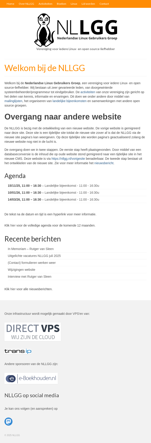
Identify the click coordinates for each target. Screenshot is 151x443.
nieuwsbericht (104, 163)
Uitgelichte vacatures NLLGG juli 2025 (34, 256)
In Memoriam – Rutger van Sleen (31, 249)
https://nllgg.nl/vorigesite (68, 158)
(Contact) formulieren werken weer (32, 263)
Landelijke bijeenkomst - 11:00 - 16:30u (72, 185)
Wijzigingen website (21, 269)
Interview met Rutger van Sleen (29, 276)
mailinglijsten (13, 101)
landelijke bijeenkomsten (70, 101)
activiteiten (88, 92)
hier (12, 225)
